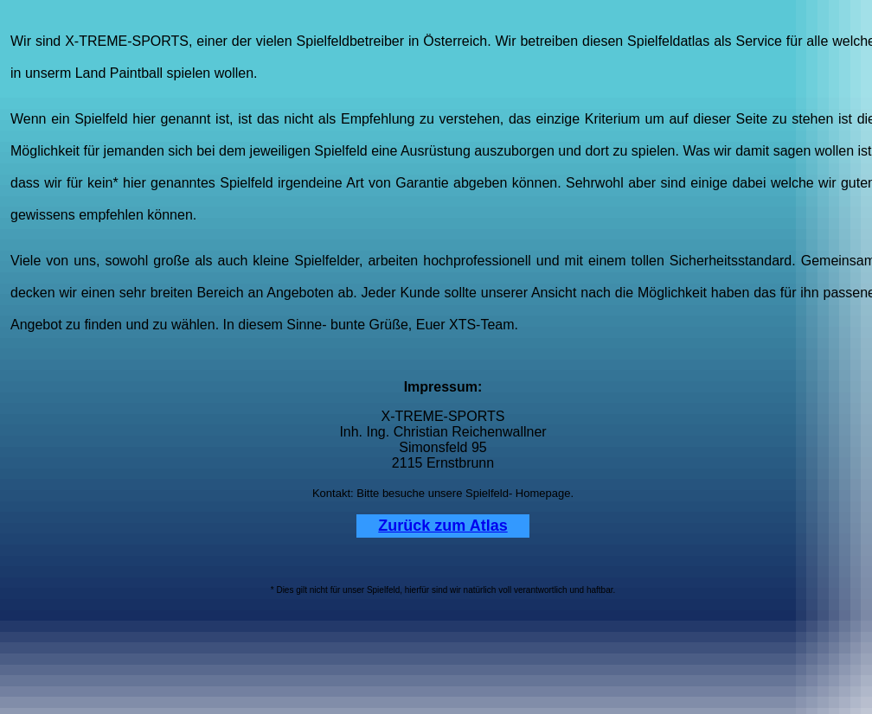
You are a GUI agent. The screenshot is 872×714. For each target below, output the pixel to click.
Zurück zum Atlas (442, 525)
